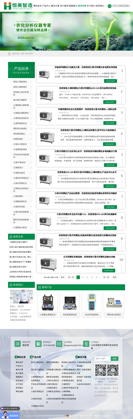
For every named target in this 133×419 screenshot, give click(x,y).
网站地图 (19, 391)
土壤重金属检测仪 (21, 113)
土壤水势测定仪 (20, 183)
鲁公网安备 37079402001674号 (78, 416)
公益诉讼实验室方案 (84, 386)
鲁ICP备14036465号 (101, 416)
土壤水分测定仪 (20, 144)
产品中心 (46, 6)
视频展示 (73, 6)
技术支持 (82, 6)
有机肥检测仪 (19, 134)
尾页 (115, 277)
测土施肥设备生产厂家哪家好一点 (21, 262)
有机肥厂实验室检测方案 (84, 379)
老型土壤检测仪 (20, 87)
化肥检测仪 (18, 139)
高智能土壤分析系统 (21, 93)
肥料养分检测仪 (20, 129)
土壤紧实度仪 (19, 173)
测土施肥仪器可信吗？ (18, 267)
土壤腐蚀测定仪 (20, 201)
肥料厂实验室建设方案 (84, 371)
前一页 (71, 277)
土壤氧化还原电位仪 (21, 189)
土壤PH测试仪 (19, 162)
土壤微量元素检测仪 (21, 106)
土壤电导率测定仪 (21, 178)
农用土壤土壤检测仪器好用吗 (21, 247)
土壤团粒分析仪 (20, 227)
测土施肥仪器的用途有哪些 (20, 252)
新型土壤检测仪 (20, 82)
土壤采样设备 (19, 207)
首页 (23, 54)
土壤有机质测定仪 (21, 118)
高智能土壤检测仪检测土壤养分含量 (21, 277)
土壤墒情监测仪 (20, 149)
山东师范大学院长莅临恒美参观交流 (21, 272)
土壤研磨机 (18, 196)
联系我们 (100, 6)
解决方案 (55, 6)
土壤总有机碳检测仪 (21, 213)
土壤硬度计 (18, 168)
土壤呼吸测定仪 (20, 123)
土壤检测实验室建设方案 (84, 364)
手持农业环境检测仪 (21, 156)
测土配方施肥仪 (20, 100)
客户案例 (64, 6)
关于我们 (91, 6)
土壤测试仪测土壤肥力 (18, 242)
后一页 (106, 277)
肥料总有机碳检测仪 (21, 221)
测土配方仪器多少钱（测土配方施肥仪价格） (21, 257)
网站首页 (37, 6)
